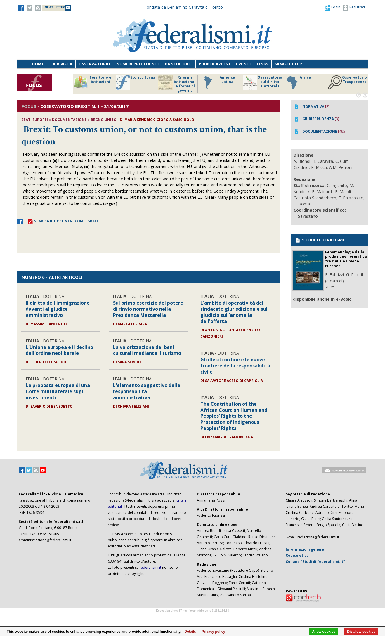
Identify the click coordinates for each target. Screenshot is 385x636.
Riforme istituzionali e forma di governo (177, 84)
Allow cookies (323, 632)
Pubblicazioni (214, 64)
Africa (298, 82)
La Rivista (61, 64)
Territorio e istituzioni (92, 82)
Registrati (354, 8)
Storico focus (135, 82)
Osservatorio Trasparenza (347, 82)
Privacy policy (213, 632)
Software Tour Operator (192, 617)
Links (262, 64)
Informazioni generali (306, 549)
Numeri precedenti (137, 64)
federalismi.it (150, 567)
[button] (332, 7)
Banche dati (178, 64)
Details (190, 632)
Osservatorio (94, 64)
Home (38, 64)
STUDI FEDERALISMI (319, 240)
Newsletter (288, 64)
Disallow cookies (361, 632)
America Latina (217, 82)
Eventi (243, 64)
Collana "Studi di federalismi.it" (315, 561)
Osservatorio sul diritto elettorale (262, 82)
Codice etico (297, 555)
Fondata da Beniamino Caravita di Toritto (183, 7)
